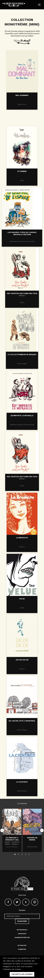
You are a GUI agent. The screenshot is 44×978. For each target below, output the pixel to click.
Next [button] (42, 830)
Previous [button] (2, 830)
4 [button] (25, 854)
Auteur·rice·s (22, 930)
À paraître (22, 949)
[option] (11, 830)
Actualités (22, 945)
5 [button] (29, 854)
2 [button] (18, 854)
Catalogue (22, 933)
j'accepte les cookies (22, 974)
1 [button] (15, 854)
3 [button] (22, 854)
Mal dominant (22, 96)
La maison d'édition (22, 937)
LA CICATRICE (22, 798)
